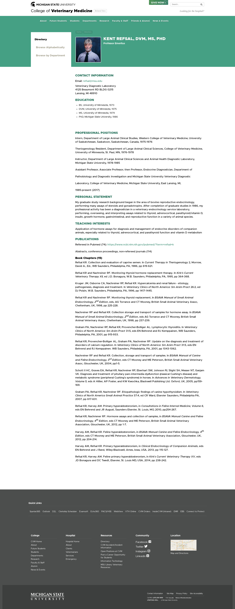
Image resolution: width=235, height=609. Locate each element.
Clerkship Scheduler (68, 511)
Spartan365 (35, 511)
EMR (176, 511)
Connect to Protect (195, 511)
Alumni (34, 566)
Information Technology (112, 561)
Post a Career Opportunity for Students (113, 556)
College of (61, 11)
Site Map (170, 593)
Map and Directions (179, 553)
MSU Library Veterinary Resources (111, 566)
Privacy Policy (181, 593)
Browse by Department (50, 55)
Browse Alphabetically (50, 47)
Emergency (71, 559)
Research (104, 21)
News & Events (160, 21)
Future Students (58, 21)
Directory (88, 32)
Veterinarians (72, 552)
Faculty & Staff (120, 21)
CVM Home (36, 542)
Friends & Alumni (140, 21)
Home (34, 21)
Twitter (140, 546)
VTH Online (130, 511)
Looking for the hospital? (192, 11)
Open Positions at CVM (111, 551)
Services (70, 556)
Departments (90, 21)
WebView (118, 511)
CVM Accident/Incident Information (111, 546)
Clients (69, 549)
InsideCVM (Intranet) (162, 511)
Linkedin (141, 556)
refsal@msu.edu (92, 81)
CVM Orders (144, 511)
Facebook (142, 542)
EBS (182, 511)
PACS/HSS (106, 511)
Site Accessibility (196, 593)
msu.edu (171, 597)
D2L (54, 511)
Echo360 (95, 511)
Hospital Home (72, 542)
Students (74, 21)
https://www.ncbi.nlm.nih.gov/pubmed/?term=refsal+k (140, 244)
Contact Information (155, 593)
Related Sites (100, 11)
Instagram (141, 551)
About (43, 21)
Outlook (46, 511)
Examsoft (83, 511)
